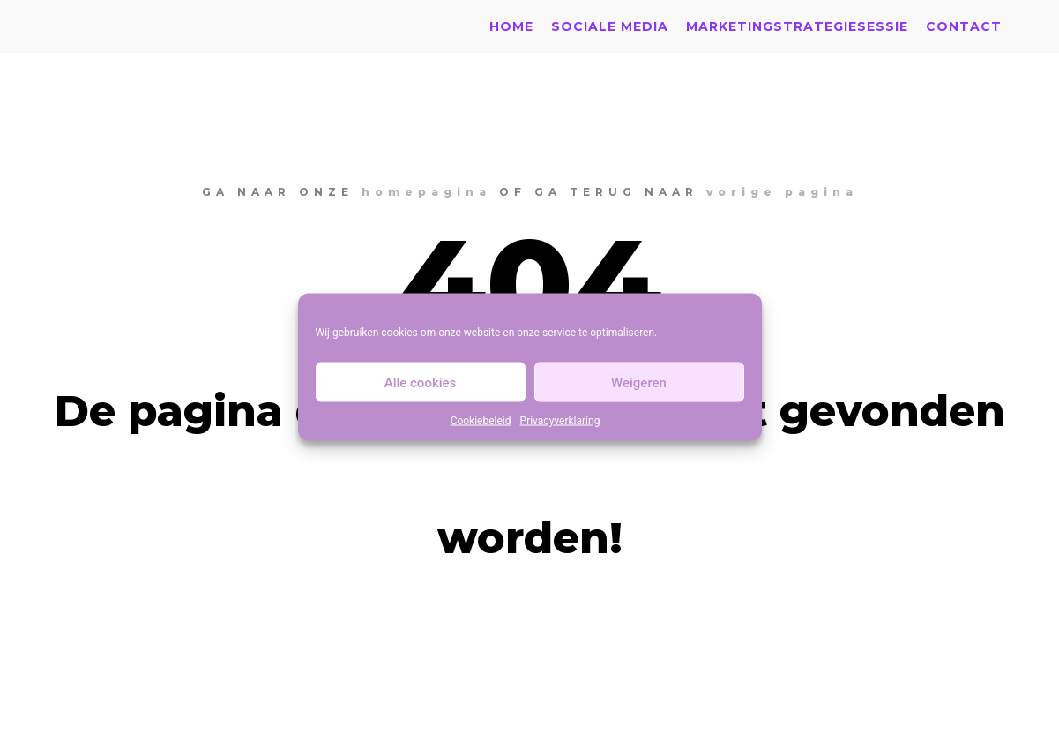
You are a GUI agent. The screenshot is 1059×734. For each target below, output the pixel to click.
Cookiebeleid (481, 421)
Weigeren (639, 382)
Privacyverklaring (560, 421)
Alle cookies (420, 382)
